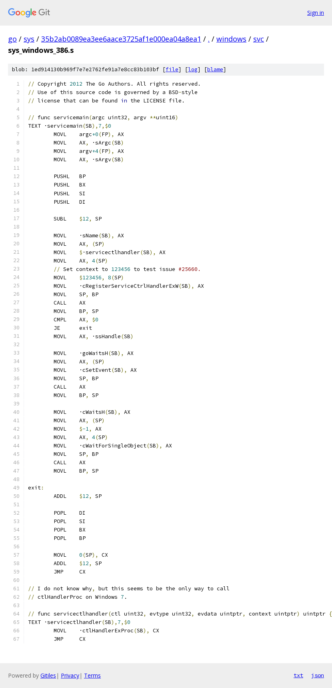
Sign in (315, 12)
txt (298, 675)
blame (215, 69)
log (193, 69)
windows (231, 39)
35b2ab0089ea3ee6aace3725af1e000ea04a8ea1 (121, 39)
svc (258, 39)
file (172, 69)
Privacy (70, 675)
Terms (92, 675)
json (317, 675)
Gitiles (48, 675)
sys (29, 39)
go (12, 39)
